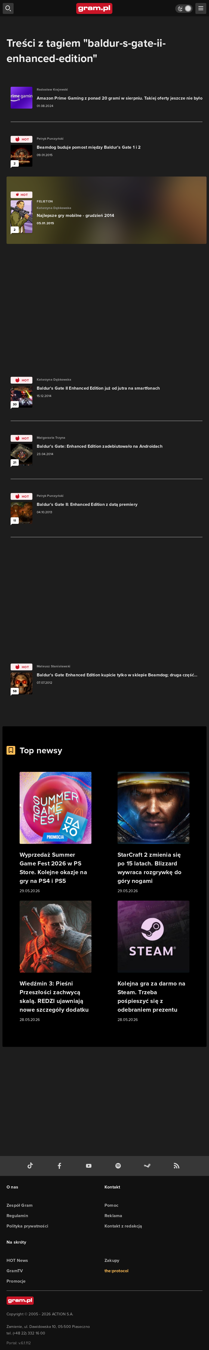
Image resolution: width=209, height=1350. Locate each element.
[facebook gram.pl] (60, 1166)
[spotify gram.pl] (119, 1166)
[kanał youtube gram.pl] (89, 1166)
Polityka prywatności (27, 1226)
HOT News (17, 1260)
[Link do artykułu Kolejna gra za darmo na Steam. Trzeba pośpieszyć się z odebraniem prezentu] (153, 962)
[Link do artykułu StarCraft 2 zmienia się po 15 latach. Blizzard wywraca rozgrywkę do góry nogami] (153, 833)
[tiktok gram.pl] (31, 1166)
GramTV (15, 1271)
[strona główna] (94, 8)
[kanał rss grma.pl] (177, 1166)
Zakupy (111, 1260)
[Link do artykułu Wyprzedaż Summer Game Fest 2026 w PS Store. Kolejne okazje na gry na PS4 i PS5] (55, 833)
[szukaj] (8, 8)
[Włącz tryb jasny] (184, 8)
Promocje (16, 1281)
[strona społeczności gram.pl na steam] (148, 1166)
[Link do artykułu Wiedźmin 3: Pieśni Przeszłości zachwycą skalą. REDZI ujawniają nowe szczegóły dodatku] (55, 962)
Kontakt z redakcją (123, 1226)
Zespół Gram (20, 1205)
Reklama (113, 1215)
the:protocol (116, 1271)
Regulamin (17, 1215)
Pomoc (111, 1205)
